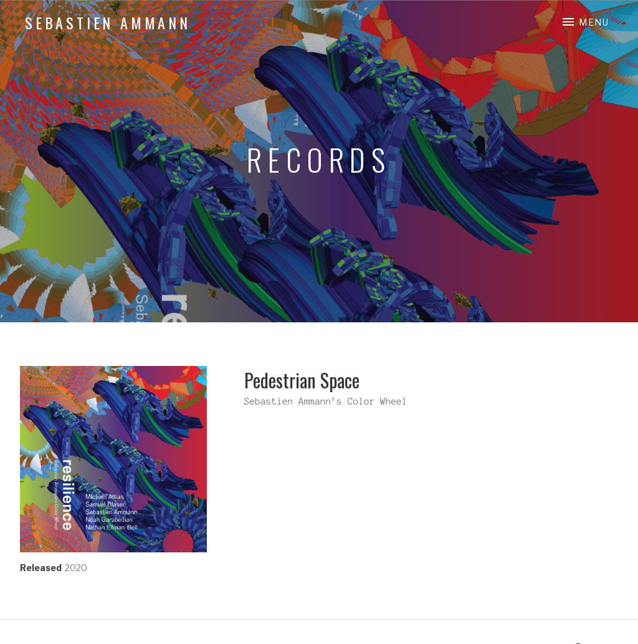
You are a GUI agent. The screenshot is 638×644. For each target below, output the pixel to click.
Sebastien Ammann (108, 22)
